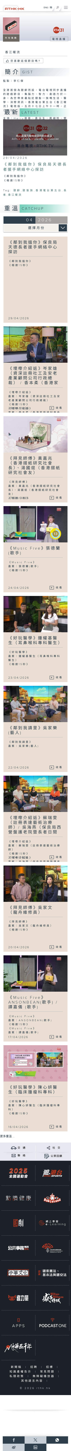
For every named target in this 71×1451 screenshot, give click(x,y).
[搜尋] (58, 6)
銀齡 (17, 190)
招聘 (34, 1367)
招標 (50, 1367)
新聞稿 (17, 1367)
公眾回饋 (56, 1156)
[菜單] (66, 6)
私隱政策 (18, 1376)
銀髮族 (28, 190)
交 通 (22, 1147)
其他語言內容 (33, 1380)
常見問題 (48, 1371)
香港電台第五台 (48, 190)
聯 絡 (22, 1155)
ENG (46, 7)
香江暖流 (15, 194)
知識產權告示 (21, 1371)
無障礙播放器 (44, 1376)
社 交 (56, 1147)
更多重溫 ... (7, 1136)
